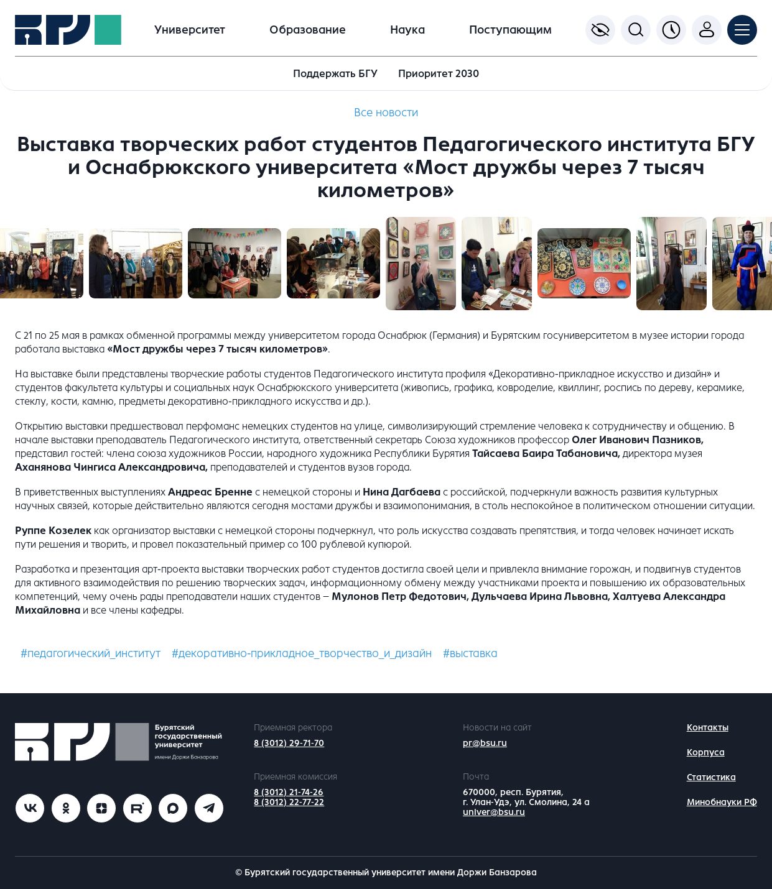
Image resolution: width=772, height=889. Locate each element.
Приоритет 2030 (438, 73)
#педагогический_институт (90, 653)
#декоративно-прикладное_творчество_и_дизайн (302, 653)
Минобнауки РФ (722, 802)
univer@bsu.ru (494, 812)
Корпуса (706, 752)
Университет (189, 30)
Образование (307, 30)
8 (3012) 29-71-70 (289, 743)
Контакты (707, 727)
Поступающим (510, 30)
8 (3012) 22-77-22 (289, 802)
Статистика (711, 777)
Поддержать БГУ (335, 73)
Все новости (386, 112)
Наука (407, 30)
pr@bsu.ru (485, 743)
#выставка (470, 653)
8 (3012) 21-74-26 (288, 792)
